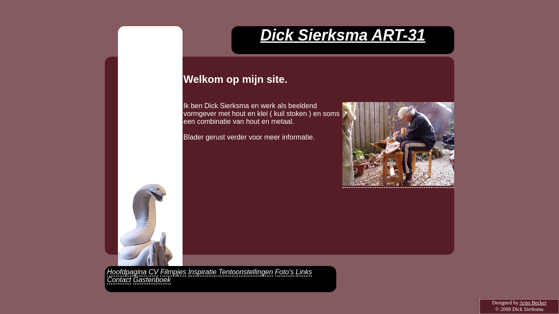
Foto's (284, 272)
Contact (119, 279)
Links (304, 272)
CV (153, 272)
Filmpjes (173, 272)
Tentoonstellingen (245, 272)
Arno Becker (533, 303)
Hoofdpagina (127, 272)
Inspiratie (202, 272)
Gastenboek (152, 279)
